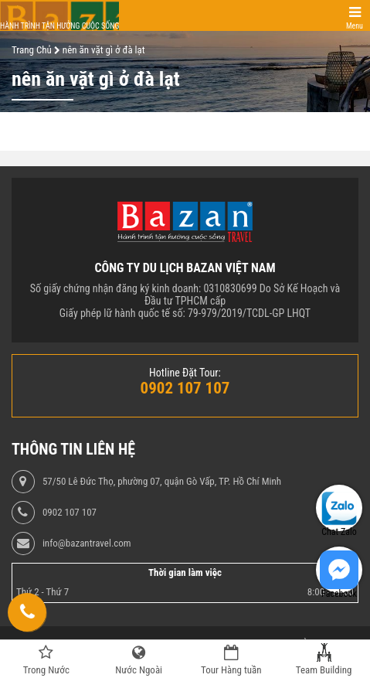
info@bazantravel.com (86, 543)
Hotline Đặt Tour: (185, 372)
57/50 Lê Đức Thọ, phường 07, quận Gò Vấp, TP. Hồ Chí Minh (161, 481)
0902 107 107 (69, 512)
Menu (354, 26)
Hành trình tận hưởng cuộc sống (59, 26)
